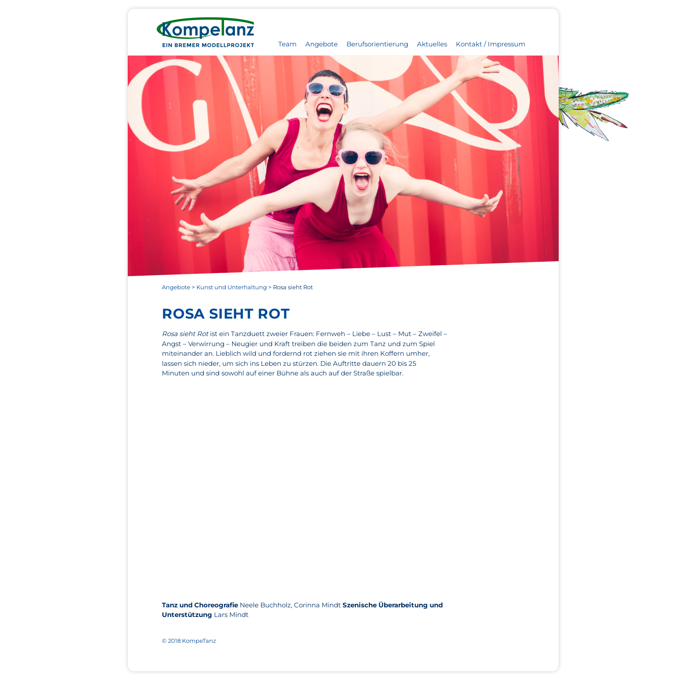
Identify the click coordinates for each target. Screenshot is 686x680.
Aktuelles (432, 44)
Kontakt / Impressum (490, 44)
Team (287, 44)
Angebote (321, 44)
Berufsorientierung (377, 44)
